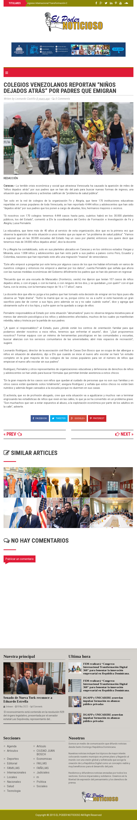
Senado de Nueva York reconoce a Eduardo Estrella (27, 699)
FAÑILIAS (43, 768)
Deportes (13, 758)
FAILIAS (42, 763)
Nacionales (14, 781)
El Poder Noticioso (68, 815)
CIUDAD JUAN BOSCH (46, 752)
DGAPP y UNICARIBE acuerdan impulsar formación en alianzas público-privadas (103, 701)
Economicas (44, 758)
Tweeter (59, 418)
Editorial (12, 763)
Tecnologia (14, 791)
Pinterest (97, 418)
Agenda (11, 746)
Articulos (12, 750)
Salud (10, 786)
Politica (41, 781)
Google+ (78, 418)
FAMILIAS (13, 768)
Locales (12, 777)
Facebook (40, 418)
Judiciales (43, 772)
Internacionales (16, 772)
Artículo (41, 746)
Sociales (42, 786)
